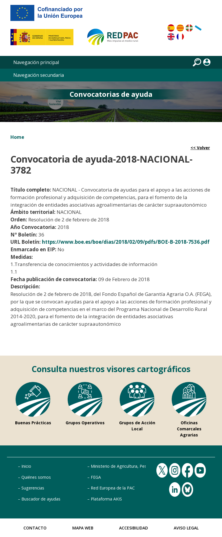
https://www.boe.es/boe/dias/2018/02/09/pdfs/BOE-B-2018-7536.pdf (126, 242)
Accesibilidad (133, 528)
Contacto (35, 528)
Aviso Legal (186, 528)
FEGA (96, 477)
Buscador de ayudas (40, 499)
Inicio (26, 466)
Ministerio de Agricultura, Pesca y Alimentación (135, 466)
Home (17, 137)
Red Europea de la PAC (113, 488)
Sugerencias (32, 488)
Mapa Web (82, 528)
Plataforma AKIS (106, 499)
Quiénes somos (36, 477)
